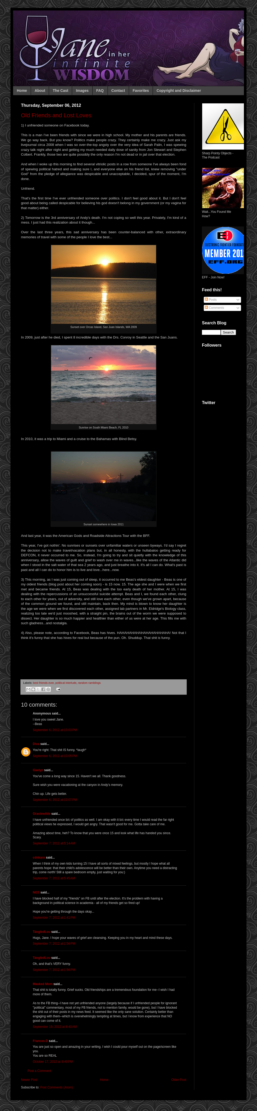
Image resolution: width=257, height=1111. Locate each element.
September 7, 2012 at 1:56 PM (54, 943)
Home (22, 90)
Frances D (40, 1041)
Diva (36, 744)
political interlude (65, 682)
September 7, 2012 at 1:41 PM (54, 917)
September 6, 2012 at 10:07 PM (55, 800)
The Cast (60, 90)
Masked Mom (42, 984)
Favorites (141, 90)
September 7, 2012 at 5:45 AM (54, 878)
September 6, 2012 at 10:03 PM (55, 730)
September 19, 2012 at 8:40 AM (55, 1027)
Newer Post (29, 1080)
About (40, 90)
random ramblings (89, 682)
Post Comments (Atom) (56, 1087)
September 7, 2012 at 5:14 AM (54, 843)
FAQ (100, 90)
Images (82, 90)
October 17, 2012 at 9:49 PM (53, 1062)
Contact (118, 90)
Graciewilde (41, 814)
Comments (214, 308)
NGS (36, 892)
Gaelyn (38, 770)
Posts (211, 299)
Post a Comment (39, 1071)
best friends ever (43, 682)
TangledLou (41, 932)
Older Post (178, 1080)
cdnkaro (39, 857)
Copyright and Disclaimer (179, 90)
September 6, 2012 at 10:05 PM (55, 756)
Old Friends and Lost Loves (56, 115)
